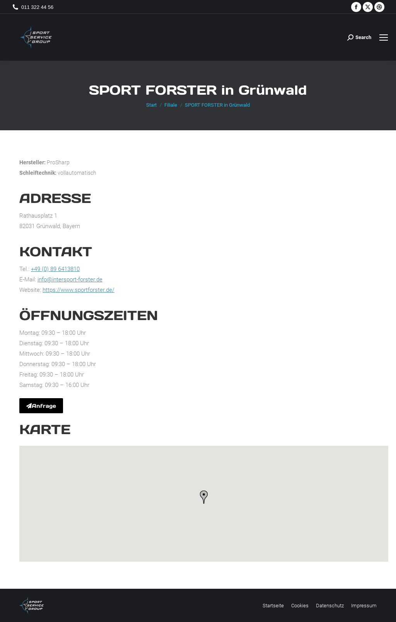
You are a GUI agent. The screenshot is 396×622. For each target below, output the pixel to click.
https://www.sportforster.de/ (78, 289)
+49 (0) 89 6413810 (55, 269)
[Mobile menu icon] (383, 37)
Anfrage (41, 405)
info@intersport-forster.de (70, 279)
